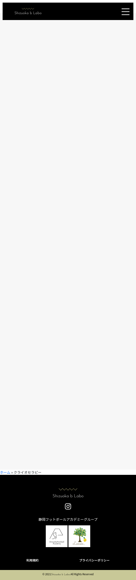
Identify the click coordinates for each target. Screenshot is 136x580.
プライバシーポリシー (94, 560)
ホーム (5, 472)
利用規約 (32, 560)
